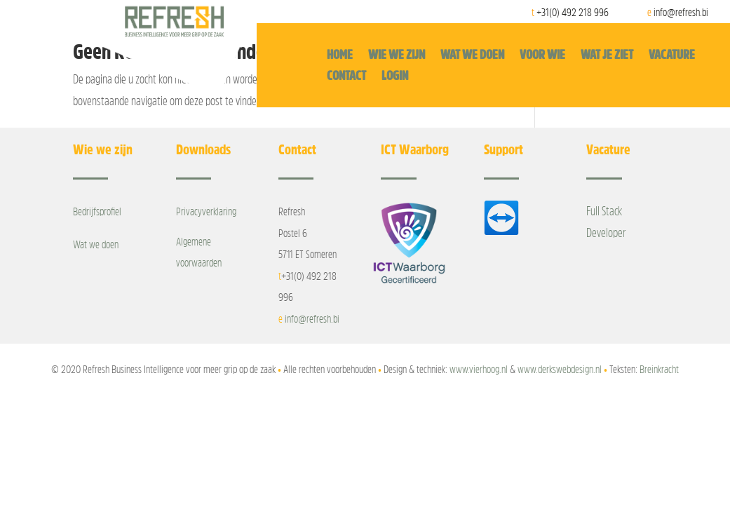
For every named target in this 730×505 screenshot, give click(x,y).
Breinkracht (659, 369)
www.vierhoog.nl (479, 369)
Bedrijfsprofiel (97, 211)
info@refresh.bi (312, 318)
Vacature (672, 55)
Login (394, 76)
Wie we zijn (396, 55)
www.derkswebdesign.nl (560, 369)
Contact (346, 76)
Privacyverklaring (206, 211)
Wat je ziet (607, 55)
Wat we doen (472, 55)
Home (340, 55)
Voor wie (542, 55)
